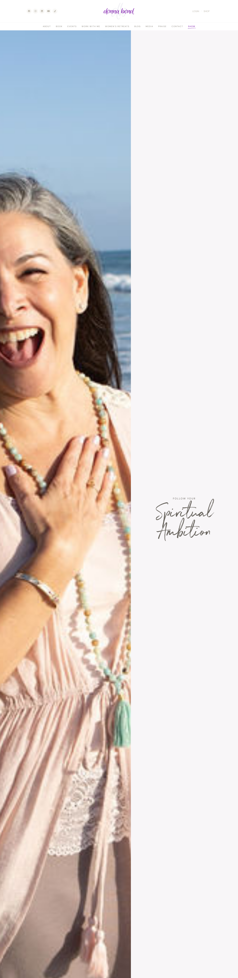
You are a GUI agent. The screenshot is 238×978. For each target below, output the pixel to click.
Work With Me (91, 26)
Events (72, 26)
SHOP (207, 11)
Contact (177, 26)
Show (191, 26)
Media (149, 26)
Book (59, 26)
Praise (162, 26)
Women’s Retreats (117, 26)
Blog (137, 26)
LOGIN (195, 11)
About (47, 26)
